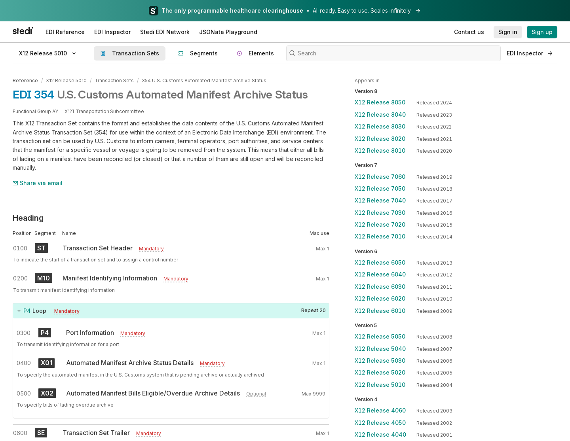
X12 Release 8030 (380, 126)
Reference (25, 80)
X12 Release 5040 (380, 348)
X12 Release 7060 (380, 176)
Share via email (38, 183)
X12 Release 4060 (380, 410)
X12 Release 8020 (380, 138)
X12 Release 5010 (66, 80)
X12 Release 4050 (380, 422)
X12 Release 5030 (380, 360)
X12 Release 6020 (380, 298)
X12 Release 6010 (380, 310)
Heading (28, 218)
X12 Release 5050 (380, 336)
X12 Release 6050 (380, 262)
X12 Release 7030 (380, 212)
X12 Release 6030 (380, 286)
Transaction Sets (114, 80)
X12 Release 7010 (380, 236)
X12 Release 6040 (380, 274)
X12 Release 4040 (380, 434)
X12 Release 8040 (380, 114)
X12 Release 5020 (380, 372)
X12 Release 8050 (380, 102)
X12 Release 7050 (380, 188)
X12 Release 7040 (380, 200)
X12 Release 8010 (380, 150)
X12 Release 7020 (380, 224)
